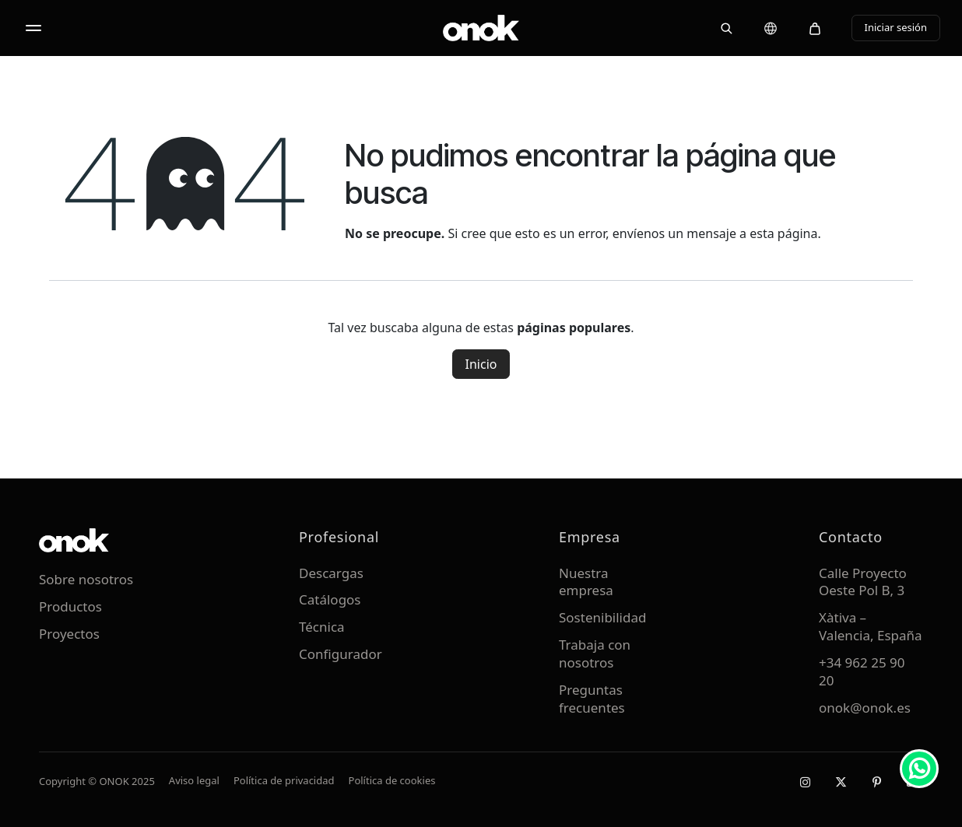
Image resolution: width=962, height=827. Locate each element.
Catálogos (330, 599)
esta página (783, 233)
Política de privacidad (284, 780)
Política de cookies (392, 780)
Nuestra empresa (586, 582)
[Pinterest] (876, 782)
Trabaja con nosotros (594, 653)
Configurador (340, 654)
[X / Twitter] (840, 782)
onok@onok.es (865, 708)
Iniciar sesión (896, 27)
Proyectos (69, 634)
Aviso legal (194, 780)
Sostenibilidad (602, 617)
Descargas (331, 573)
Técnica (322, 627)
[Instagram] (805, 782)
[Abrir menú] (33, 28)
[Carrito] (815, 28)
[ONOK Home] (481, 28)
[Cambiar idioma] (770, 28)
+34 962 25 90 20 (862, 671)
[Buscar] (726, 28)
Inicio (481, 364)
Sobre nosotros (86, 579)
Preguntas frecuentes (592, 699)
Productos (70, 606)
